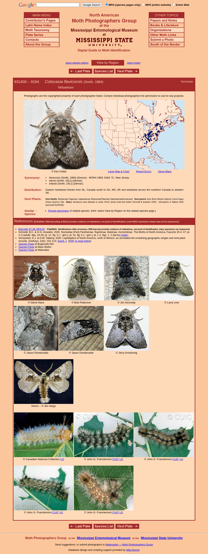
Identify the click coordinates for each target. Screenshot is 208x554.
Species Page (26, 243)
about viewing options (77, 63)
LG (62, 459)
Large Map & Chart (118, 171)
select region (133, 63)
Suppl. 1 (62, 240)
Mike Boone (133, 549)
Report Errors (143, 171)
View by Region (108, 62)
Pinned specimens (58, 210)
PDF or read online (79, 240)
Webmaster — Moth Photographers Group (129, 544)
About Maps (165, 171)
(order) (124, 235)
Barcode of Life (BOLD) (31, 229)
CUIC (115, 459)
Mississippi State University (162, 538)
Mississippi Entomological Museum (103, 538)
